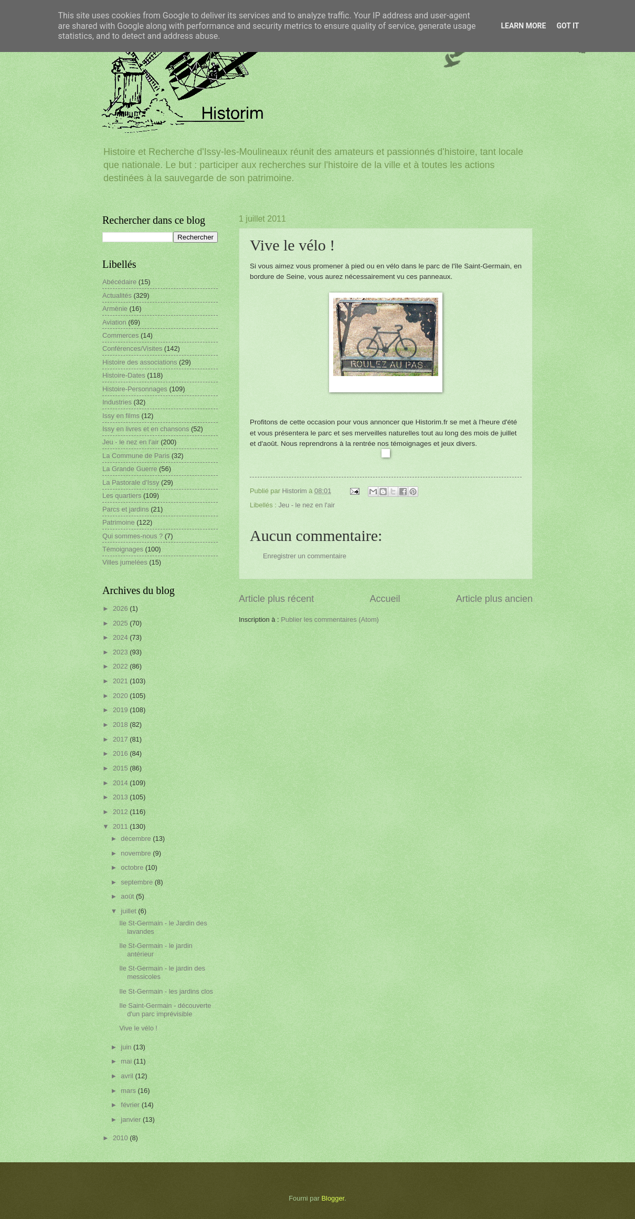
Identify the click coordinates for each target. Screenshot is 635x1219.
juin (127, 1047)
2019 (121, 710)
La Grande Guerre (129, 469)
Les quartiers (121, 495)
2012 (121, 812)
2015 (121, 768)
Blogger (333, 1198)
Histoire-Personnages (134, 389)
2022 (121, 666)
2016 (121, 753)
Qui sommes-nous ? (132, 536)
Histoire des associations (139, 362)
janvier (132, 1119)
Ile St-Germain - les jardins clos (166, 991)
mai (127, 1061)
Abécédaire (119, 282)
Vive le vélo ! (138, 1028)
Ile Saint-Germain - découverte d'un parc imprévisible (165, 1009)
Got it (567, 26)
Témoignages (122, 549)
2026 (121, 608)
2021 (121, 681)
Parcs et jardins (125, 509)
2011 (121, 826)
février (131, 1105)
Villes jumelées (124, 562)
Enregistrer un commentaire (304, 556)
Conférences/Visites (132, 348)
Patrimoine (118, 522)
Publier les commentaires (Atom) (330, 619)
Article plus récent (276, 598)
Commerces (120, 335)
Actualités (117, 295)
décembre (137, 838)
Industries (117, 402)
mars (129, 1091)
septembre (137, 882)
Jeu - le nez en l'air (306, 505)
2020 (121, 696)
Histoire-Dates (123, 375)
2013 (121, 797)
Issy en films (121, 416)
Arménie (115, 308)
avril (128, 1076)
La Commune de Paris (136, 456)
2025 (121, 623)
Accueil (384, 598)
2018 (121, 724)
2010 (121, 1138)
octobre (133, 867)
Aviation (114, 322)
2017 (121, 739)
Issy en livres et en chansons (145, 429)
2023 (121, 652)
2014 (121, 783)
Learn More (523, 26)
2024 (121, 637)
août (128, 896)
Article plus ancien (494, 598)
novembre (137, 853)
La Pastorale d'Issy (130, 482)
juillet (129, 911)
